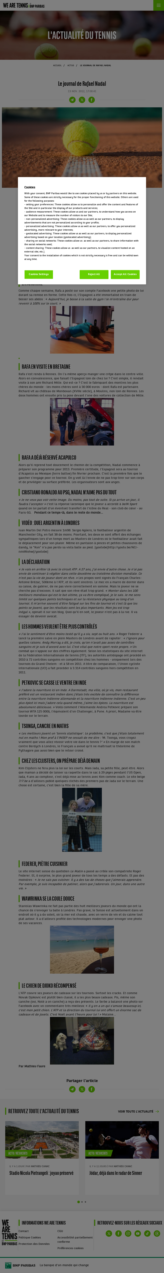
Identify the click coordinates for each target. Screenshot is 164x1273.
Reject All (94, 274)
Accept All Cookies (125, 274)
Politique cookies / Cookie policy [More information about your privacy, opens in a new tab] (43, 262)
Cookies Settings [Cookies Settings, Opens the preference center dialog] (39, 274)
